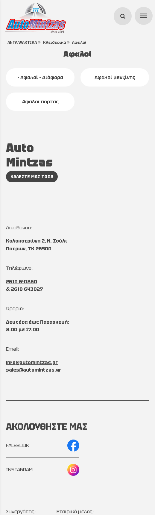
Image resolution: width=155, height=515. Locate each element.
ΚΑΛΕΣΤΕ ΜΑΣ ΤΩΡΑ (31, 176)
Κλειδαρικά (54, 42)
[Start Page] (35, 18)
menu (142, 15)
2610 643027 (27, 289)
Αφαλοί (79, 42)
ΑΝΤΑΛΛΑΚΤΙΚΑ (22, 42)
